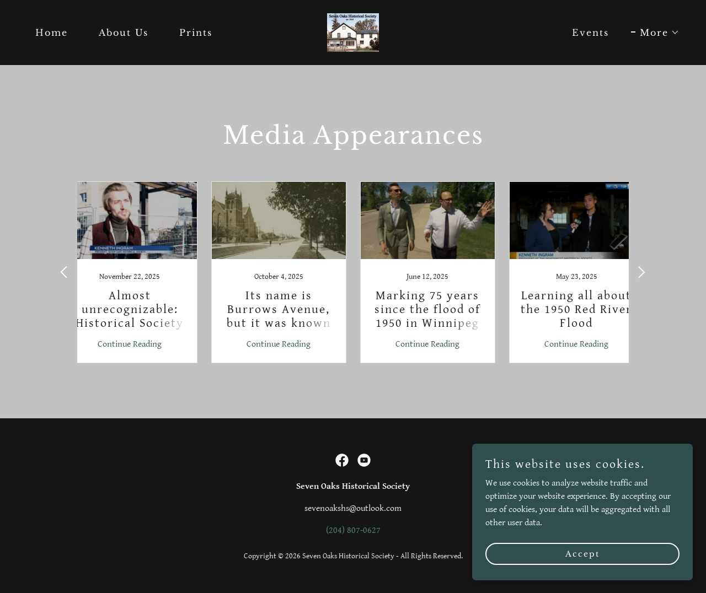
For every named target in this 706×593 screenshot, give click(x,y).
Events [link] (590, 32)
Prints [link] (195, 32)
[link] (353, 32)
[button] (655, 32)
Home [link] (51, 32)
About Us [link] (123, 32)
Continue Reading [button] (130, 344)
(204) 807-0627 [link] (353, 530)
